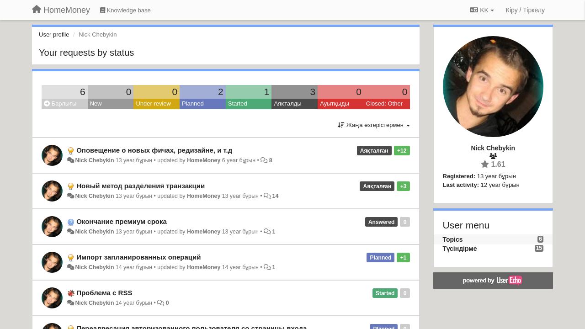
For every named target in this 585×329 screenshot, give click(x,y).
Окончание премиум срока (121, 221)
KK (482, 10)
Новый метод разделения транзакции (140, 186)
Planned (193, 103)
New (96, 103)
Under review (153, 103)
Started (237, 103)
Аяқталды (287, 103)
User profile (54, 34)
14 (275, 196)
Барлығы (60, 103)
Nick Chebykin (94, 160)
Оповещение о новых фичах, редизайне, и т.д (154, 150)
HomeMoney (203, 160)
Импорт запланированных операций (138, 257)
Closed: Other (384, 103)
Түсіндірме (460, 248)
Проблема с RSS (104, 293)
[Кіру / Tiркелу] (525, 10)
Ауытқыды (334, 103)
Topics (453, 239)
